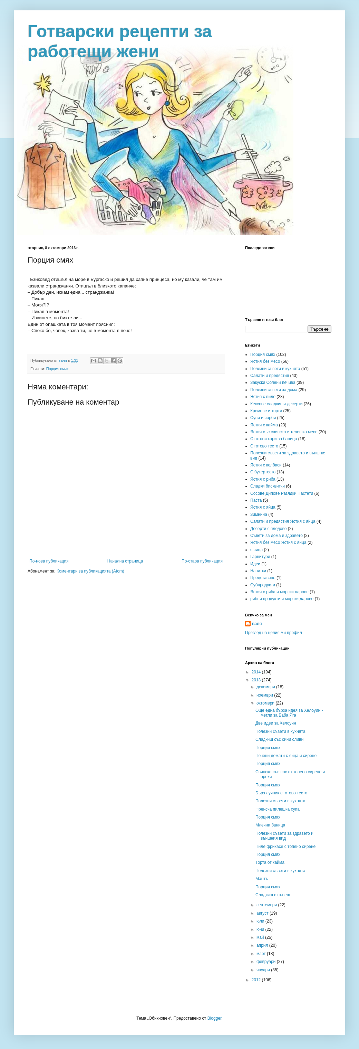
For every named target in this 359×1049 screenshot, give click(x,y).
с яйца (256, 549)
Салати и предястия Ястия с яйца (282, 521)
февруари (266, 961)
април (262, 945)
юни (260, 929)
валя (257, 623)
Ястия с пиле (262, 396)
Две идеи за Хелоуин (275, 723)
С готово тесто (264, 446)
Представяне (262, 577)
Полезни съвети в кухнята (275, 368)
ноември (265, 695)
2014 (257, 672)
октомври (265, 703)
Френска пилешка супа (277, 809)
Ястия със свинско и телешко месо (284, 431)
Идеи (255, 563)
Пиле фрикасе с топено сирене (285, 846)
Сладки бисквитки (267, 486)
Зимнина (258, 514)
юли (260, 921)
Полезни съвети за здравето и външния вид (284, 836)
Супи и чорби (263, 417)
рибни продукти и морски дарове (281, 598)
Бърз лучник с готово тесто (281, 793)
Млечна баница (270, 825)
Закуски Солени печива (272, 382)
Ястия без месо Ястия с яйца (278, 542)
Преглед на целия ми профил (273, 632)
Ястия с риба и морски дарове (279, 591)
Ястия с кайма (264, 425)
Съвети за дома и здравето (276, 535)
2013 (257, 680)
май (260, 937)
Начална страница (125, 561)
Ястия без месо (265, 361)
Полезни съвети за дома (273, 389)
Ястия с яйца (262, 507)
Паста (256, 500)
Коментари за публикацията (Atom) (90, 571)
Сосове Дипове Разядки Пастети (281, 493)
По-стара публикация (202, 561)
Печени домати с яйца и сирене (286, 755)
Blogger (214, 1018)
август (263, 913)
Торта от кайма (269, 862)
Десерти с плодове (268, 528)
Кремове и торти (266, 410)
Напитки (258, 570)
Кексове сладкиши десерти (276, 403)
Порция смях (57, 369)
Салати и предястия (269, 375)
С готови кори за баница (273, 438)
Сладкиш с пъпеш (272, 894)
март (261, 953)
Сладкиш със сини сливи (279, 739)
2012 (257, 979)
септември (267, 904)
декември (266, 686)
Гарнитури (260, 556)
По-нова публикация (49, 561)
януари (263, 969)
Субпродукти (262, 585)
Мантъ (261, 878)
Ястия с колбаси (266, 465)
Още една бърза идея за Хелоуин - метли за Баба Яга (289, 713)
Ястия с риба (262, 479)
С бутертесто (262, 472)
